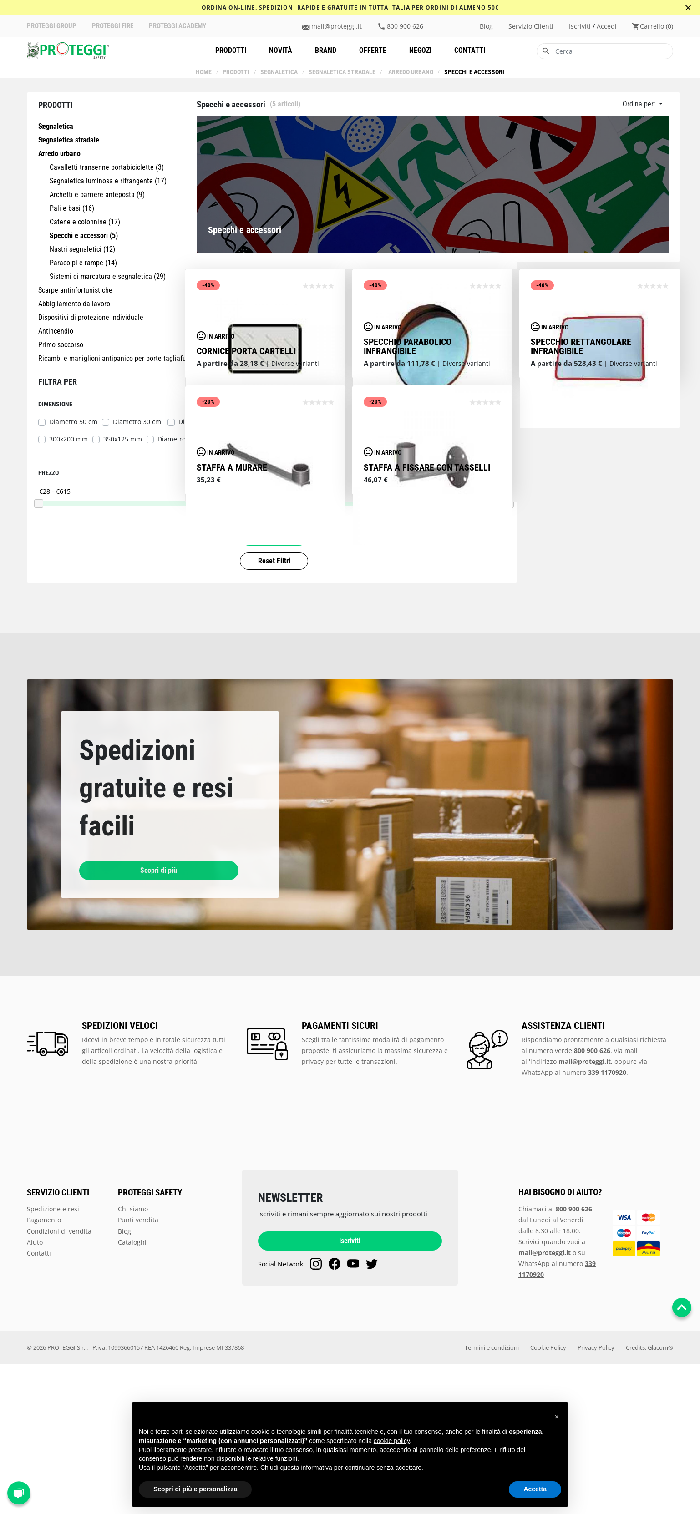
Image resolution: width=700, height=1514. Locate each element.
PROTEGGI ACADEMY (177, 26)
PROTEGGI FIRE (112, 26)
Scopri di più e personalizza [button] (195, 1489)
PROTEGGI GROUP (51, 26)
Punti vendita (138, 1369)
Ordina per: (640, 104)
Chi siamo (133, 1358)
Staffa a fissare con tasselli (427, 703)
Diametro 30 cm (138, 422)
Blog (486, 26)
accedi (607, 26)
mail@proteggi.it (336, 26)
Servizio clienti (530, 26)
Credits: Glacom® (649, 1498)
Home (205, 72)
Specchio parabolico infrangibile (407, 464)
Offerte (372, 50)
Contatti (469, 50)
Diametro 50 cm (73, 422)
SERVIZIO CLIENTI (58, 1342)
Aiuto (35, 1391)
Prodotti (230, 50)
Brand (325, 50)
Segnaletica (280, 72)
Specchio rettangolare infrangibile (581, 464)
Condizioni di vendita (59, 1381)
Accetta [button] (535, 1489)
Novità (280, 50)
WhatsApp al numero (574, 1222)
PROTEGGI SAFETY (150, 1342)
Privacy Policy (596, 1498)
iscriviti (580, 26)
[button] (556, 1416)
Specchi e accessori (473, 72)
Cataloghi (132, 1391)
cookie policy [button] (392, 1440)
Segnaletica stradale (342, 72)
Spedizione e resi (53, 1358)
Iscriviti (349, 1391)
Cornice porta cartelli (246, 468)
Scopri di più (127, 1020)
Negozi (420, 50)
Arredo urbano (409, 72)
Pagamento (44, 1369)
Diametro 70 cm (181, 439)
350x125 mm (122, 439)
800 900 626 (405, 26)
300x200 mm (68, 439)
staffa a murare (232, 703)
